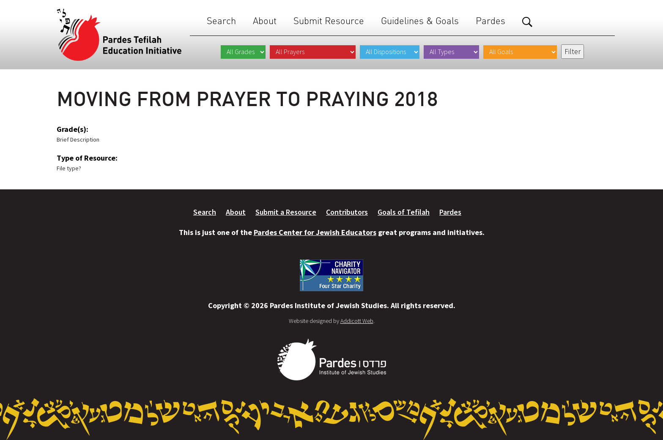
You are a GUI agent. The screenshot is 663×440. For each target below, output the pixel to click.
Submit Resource (328, 21)
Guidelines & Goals (420, 21)
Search (221, 21)
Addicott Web (356, 321)
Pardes (490, 21)
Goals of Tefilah (404, 212)
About (265, 21)
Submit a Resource (285, 212)
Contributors (347, 212)
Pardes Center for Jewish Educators (315, 232)
